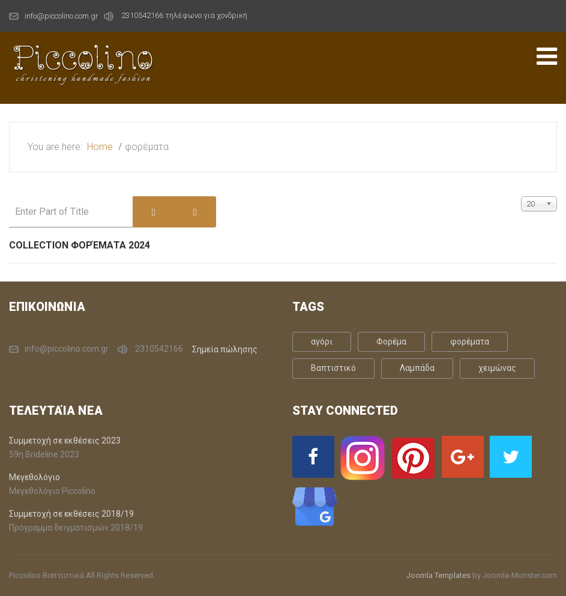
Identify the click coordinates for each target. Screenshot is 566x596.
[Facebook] (313, 457)
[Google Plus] (463, 457)
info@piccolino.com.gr (61, 15)
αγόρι (322, 341)
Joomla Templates (438, 575)
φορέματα (469, 341)
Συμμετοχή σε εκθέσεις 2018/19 (71, 514)
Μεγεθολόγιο (34, 477)
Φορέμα (391, 341)
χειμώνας (497, 368)
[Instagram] (362, 458)
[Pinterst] (413, 458)
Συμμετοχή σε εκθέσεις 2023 (65, 440)
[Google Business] (314, 506)
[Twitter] (511, 457)
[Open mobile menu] (547, 56)
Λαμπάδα (417, 368)
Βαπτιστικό (333, 368)
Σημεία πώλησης (224, 349)
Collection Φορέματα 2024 (79, 245)
